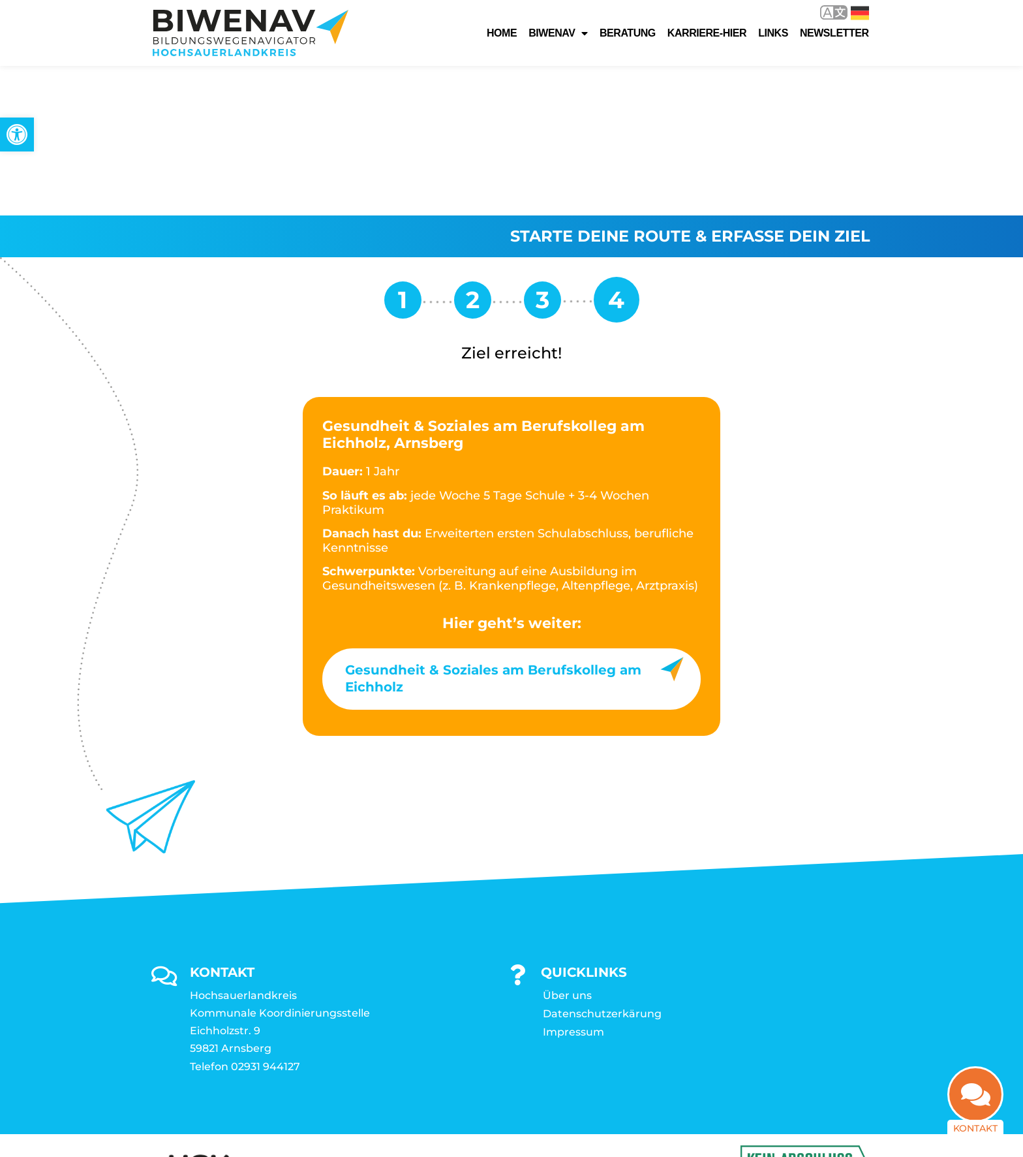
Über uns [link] (567, 846)
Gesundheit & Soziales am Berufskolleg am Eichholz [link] (493, 529)
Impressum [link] (573, 882)
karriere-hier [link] (706, 33)
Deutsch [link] (860, 13)
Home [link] (502, 33)
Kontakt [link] (975, 1135)
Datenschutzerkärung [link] (602, 864)
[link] (17, 134)
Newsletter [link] (834, 33)
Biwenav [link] (558, 33)
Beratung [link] (628, 33)
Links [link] (773, 33)
